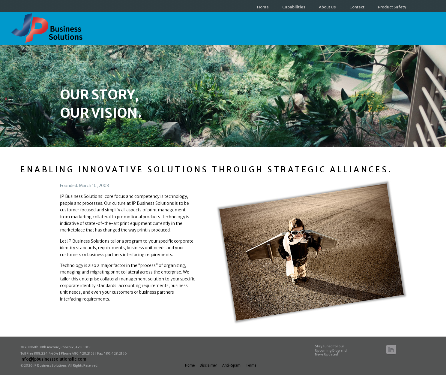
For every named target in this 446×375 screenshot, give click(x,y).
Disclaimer (208, 365)
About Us (327, 7)
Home (263, 7)
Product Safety (392, 7)
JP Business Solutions (48, 30)
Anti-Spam (231, 365)
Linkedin (391, 349)
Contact (356, 7)
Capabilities (293, 7)
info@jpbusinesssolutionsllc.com (53, 359)
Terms (251, 365)
